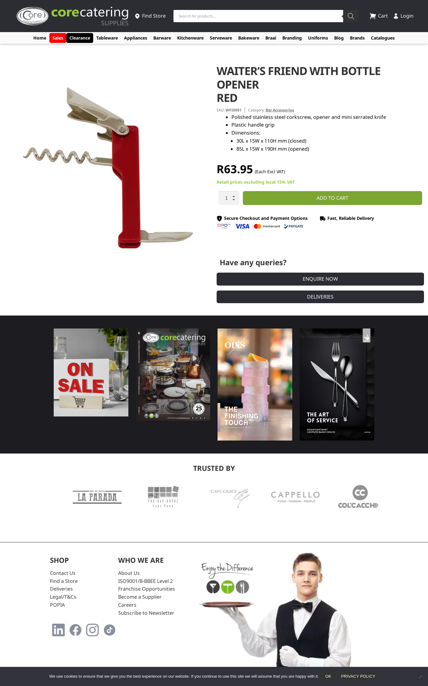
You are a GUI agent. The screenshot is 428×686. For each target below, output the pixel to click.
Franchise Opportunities (146, 588)
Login (403, 15)
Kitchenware (190, 38)
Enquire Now (320, 278)
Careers (127, 604)
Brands (357, 38)
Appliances (135, 38)
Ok (328, 676)
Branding (292, 38)
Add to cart (332, 198)
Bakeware (248, 38)
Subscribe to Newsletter (146, 612)
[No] (420, 676)
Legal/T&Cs (63, 596)
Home (39, 38)
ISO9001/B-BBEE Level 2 (145, 581)
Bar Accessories (280, 110)
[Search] (351, 16)
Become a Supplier (140, 596)
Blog (339, 38)
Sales (57, 38)
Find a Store (64, 581)
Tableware (107, 38)
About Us (129, 573)
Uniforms (318, 38)
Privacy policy (358, 676)
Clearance (79, 38)
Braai (270, 38)
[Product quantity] (228, 198)
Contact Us (63, 573)
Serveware (221, 38)
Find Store (150, 15)
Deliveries (320, 296)
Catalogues (383, 38)
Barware (162, 38)
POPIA (57, 604)
